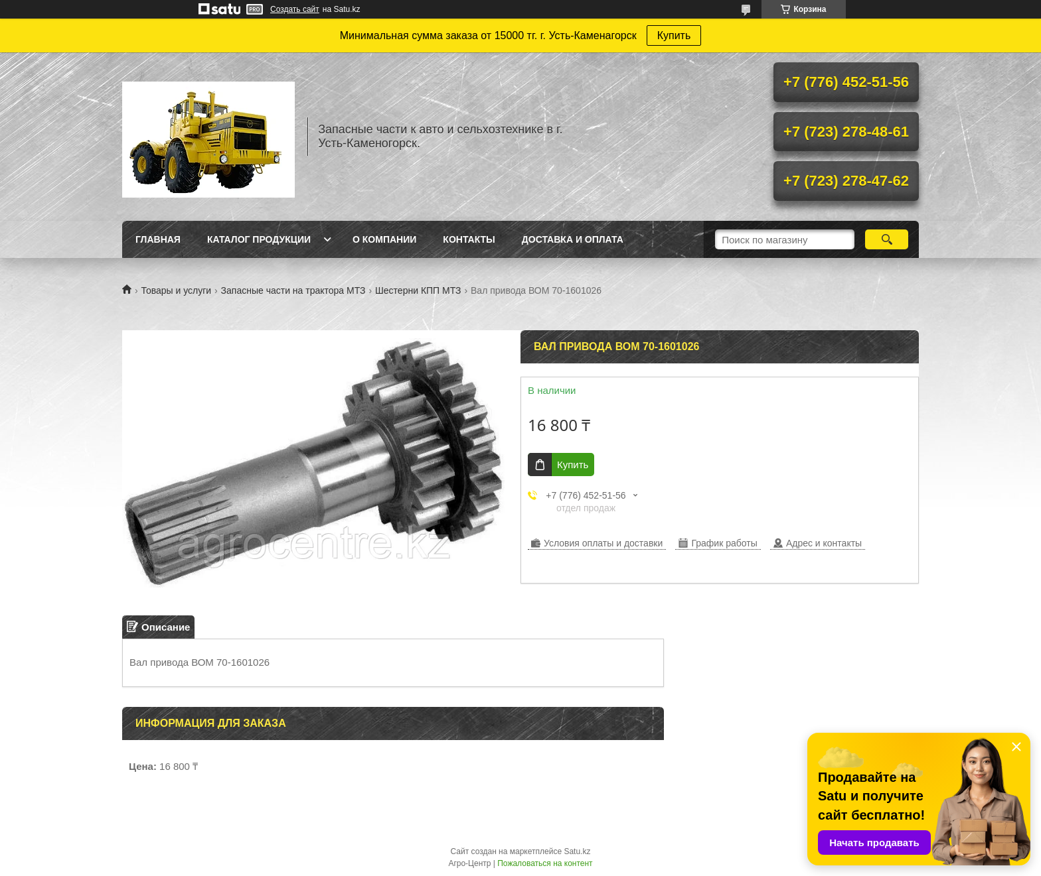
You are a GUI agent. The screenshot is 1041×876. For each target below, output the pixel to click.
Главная (158, 239)
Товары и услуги (176, 290)
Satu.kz (577, 851)
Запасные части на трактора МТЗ (293, 290)
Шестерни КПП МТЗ (418, 290)
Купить (674, 35)
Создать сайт (294, 9)
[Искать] (886, 239)
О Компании (384, 239)
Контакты (469, 239)
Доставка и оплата (572, 239)
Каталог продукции (259, 239)
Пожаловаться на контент (544, 863)
